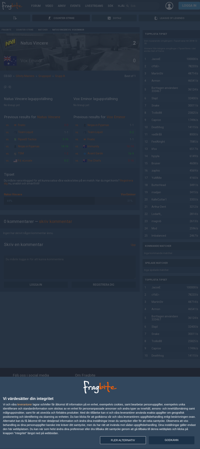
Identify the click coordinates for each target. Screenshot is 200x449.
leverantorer (24, 404)
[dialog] (100, 413)
